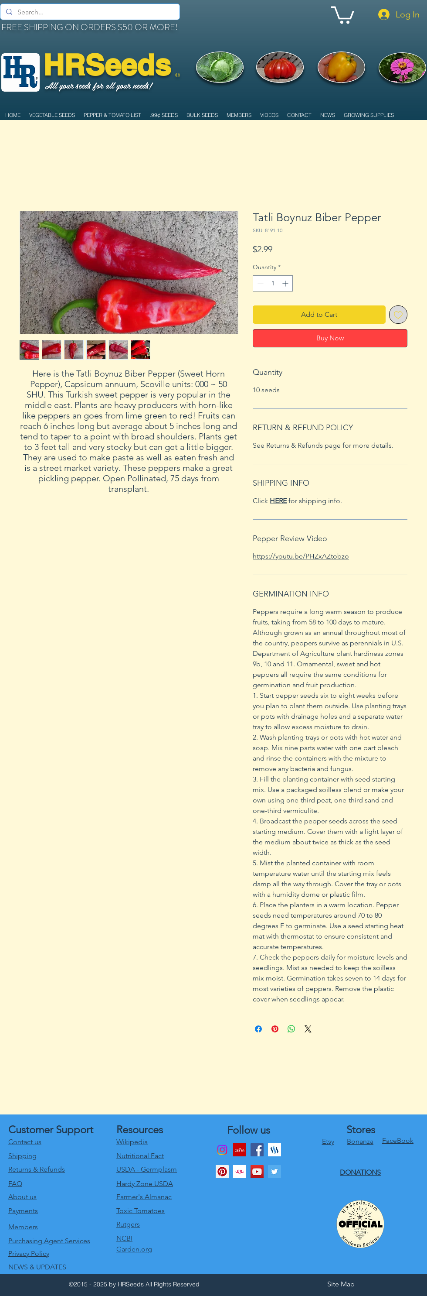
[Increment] (286, 283)
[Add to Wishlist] (398, 314)
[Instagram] (222, 1149)
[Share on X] (308, 1029)
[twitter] (274, 1171)
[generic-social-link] (274, 1149)
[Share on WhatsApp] (291, 1029)
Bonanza (360, 1141)
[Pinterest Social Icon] (222, 1171)
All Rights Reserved (173, 1284)
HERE (278, 501)
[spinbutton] (273, 283)
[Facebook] (257, 1149)
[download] (239, 1149)
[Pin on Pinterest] (275, 1029)
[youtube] (257, 1171)
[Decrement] (259, 283)
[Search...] (89, 12)
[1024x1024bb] (239, 1171)
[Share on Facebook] (258, 1029)
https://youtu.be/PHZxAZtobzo (301, 556)
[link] (342, 14)
